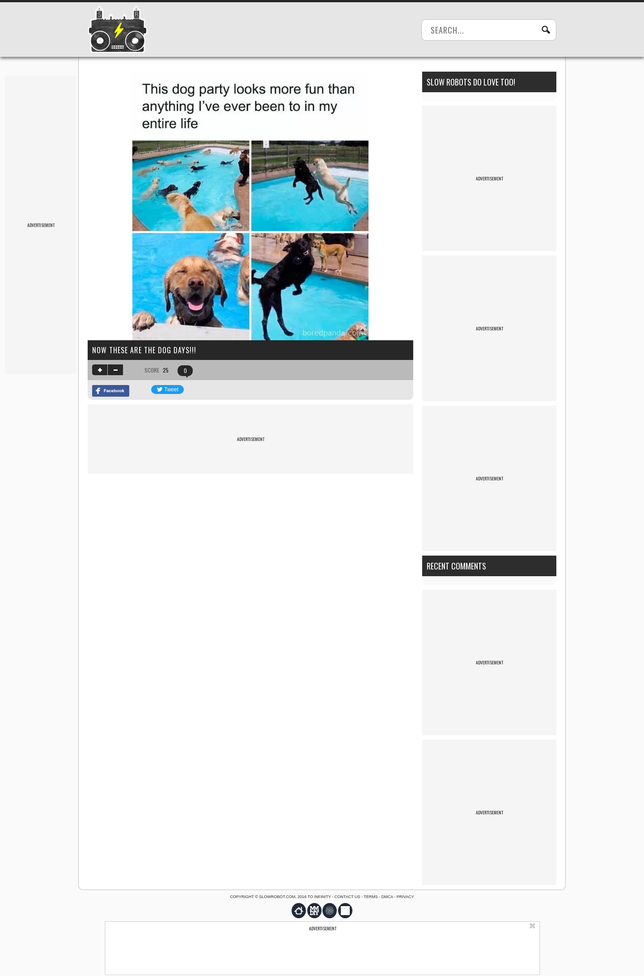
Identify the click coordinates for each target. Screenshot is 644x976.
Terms (371, 897)
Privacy (405, 897)
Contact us (347, 897)
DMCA (387, 897)
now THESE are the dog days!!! (144, 350)
